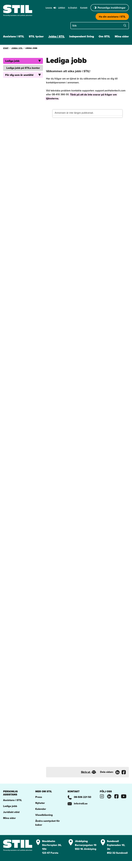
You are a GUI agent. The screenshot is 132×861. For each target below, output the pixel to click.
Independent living (81, 36)
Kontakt (83, 7)
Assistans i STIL (13, 36)
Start (6, 48)
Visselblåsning (44, 815)
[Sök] (125, 25)
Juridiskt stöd (11, 812)
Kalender (40, 809)
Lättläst (61, 7)
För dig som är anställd (23, 75)
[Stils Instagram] (102, 796)
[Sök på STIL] (99, 25)
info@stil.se (77, 803)
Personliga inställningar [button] (110, 7)
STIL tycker (36, 36)
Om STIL (104, 36)
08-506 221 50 (79, 797)
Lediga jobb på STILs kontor (23, 68)
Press (38, 797)
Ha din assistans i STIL (112, 16)
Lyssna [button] (51, 7)
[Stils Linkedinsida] (109, 796)
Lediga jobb (23, 61)
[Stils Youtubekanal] (124, 796)
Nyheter (40, 803)
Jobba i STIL (56, 36)
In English (72, 7)
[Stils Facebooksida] (116, 796)
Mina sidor (122, 36)
